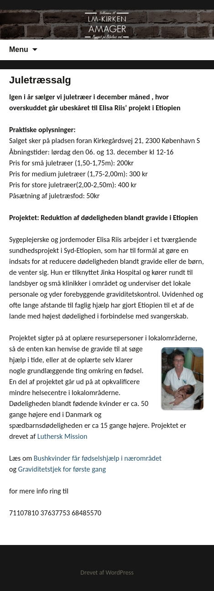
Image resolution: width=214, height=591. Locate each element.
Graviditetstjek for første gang (62, 469)
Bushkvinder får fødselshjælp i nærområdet (98, 458)
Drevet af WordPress (106, 572)
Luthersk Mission (62, 436)
